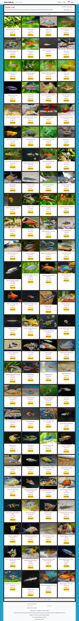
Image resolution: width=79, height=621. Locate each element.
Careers (47, 610)
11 (43, 14)
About (64, 2)
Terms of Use (33, 610)
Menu (72, 2)
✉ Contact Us (39, 610)
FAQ (44, 610)
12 (45, 14)
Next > (49, 14)
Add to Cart (13, 34)
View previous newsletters (32, 607)
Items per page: (67, 9)
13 (46, 14)
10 (41, 14)
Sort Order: (64, 6)
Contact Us (59, 2)
